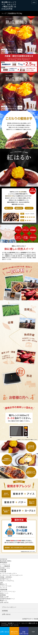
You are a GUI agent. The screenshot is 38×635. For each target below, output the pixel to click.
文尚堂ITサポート (5, 579)
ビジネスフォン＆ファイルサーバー (11, 575)
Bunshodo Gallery (5, 561)
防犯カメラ (3, 584)
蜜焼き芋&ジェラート (14, 632)
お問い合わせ (4, 602)
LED (1, 582)
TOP (33, 632)
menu (34, 2)
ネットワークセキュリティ (8, 573)
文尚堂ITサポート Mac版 (30, 619)
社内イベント (4, 593)
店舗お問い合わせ (23, 632)
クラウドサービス (5, 586)
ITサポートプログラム (7, 581)
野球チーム (3, 600)
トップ (4, 13)
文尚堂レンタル (5, 568)
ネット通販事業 (5, 566)
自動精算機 (3, 589)
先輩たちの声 (4, 597)
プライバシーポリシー (9, 607)
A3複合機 (3, 570)
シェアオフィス (5, 564)
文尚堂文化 (3, 559)
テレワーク (3, 588)
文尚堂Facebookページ (7, 599)
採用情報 (3, 595)
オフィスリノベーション (8, 591)
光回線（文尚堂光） (6, 577)
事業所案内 (3, 562)
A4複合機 (3, 571)
